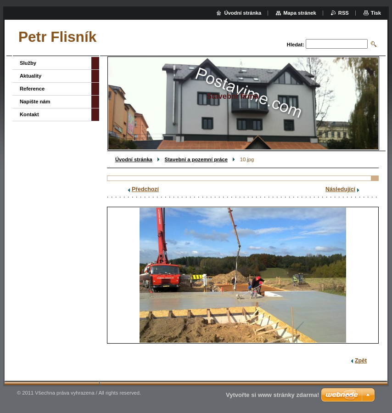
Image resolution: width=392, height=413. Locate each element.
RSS (343, 13)
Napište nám (35, 101)
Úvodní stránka (133, 159)
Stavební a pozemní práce (196, 159)
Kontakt (29, 114)
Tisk (376, 13)
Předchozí (145, 189)
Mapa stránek (299, 13)
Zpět (361, 360)
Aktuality (30, 76)
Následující (340, 189)
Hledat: (295, 44)
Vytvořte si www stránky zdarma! (272, 394)
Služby (28, 63)
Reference (32, 88)
